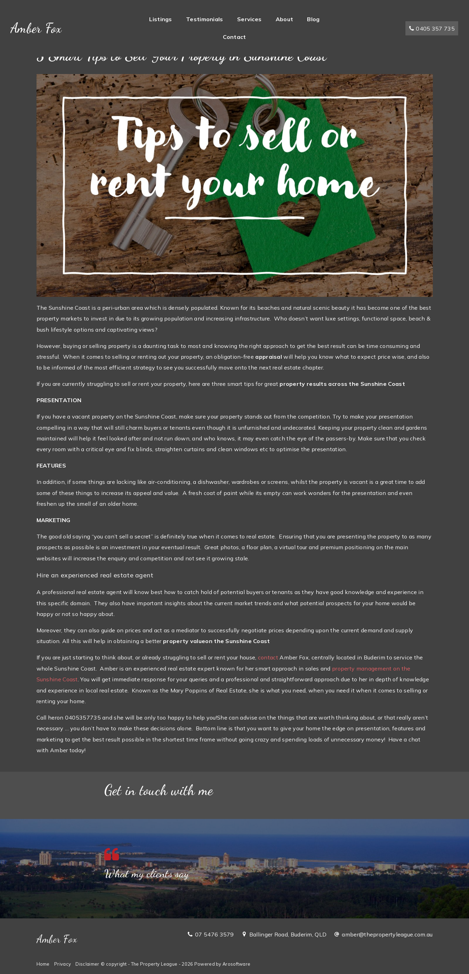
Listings (160, 19)
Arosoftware (236, 964)
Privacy (62, 964)
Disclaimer (87, 964)
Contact (234, 36)
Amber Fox (36, 28)
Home (43, 964)
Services (249, 19)
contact (268, 657)
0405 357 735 (432, 28)
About (284, 19)
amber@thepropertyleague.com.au (387, 934)
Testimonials (204, 19)
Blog (313, 19)
